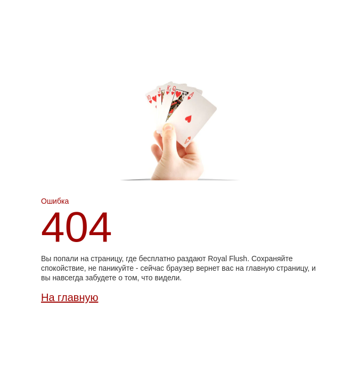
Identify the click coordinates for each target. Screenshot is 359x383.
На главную (69, 297)
